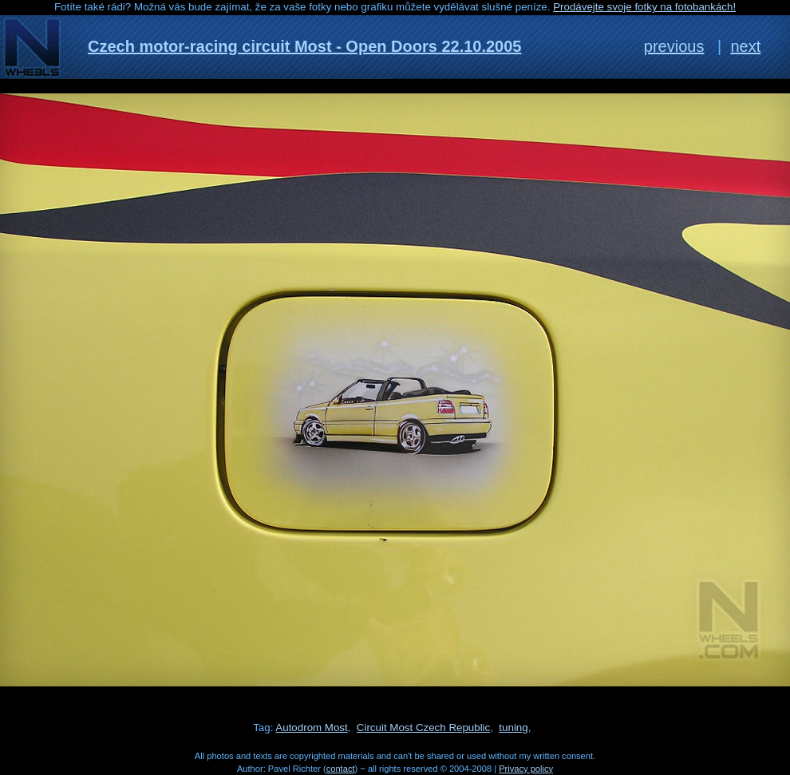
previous (674, 46)
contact (340, 768)
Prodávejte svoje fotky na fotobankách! (644, 7)
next (745, 46)
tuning (513, 727)
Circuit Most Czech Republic (423, 727)
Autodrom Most (311, 727)
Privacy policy (526, 768)
